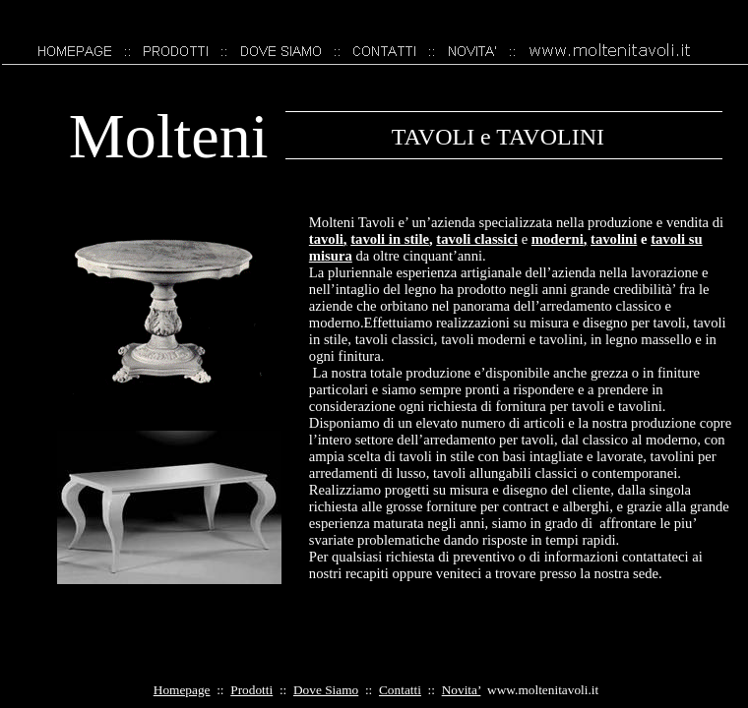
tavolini (614, 239)
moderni (559, 239)
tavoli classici (477, 239)
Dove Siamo (325, 689)
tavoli (328, 239)
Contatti (400, 689)
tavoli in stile (391, 239)
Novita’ (461, 689)
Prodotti (251, 689)
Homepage (182, 689)
